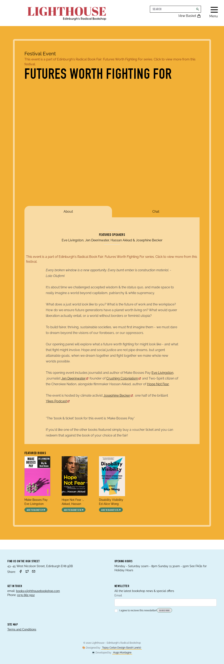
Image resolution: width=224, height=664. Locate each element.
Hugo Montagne (122, 652)
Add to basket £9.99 (36, 510)
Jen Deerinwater (75, 378)
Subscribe (164, 610)
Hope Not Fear (158, 384)
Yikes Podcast (58, 401)
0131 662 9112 (26, 595)
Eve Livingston (162, 373)
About (68, 211)
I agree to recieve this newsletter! (135, 610)
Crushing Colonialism (123, 378)
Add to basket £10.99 (73, 510)
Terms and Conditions (21, 629)
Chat (155, 211)
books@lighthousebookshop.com (38, 591)
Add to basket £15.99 (111, 510)
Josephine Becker (118, 395)
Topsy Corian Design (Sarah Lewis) (121, 647)
